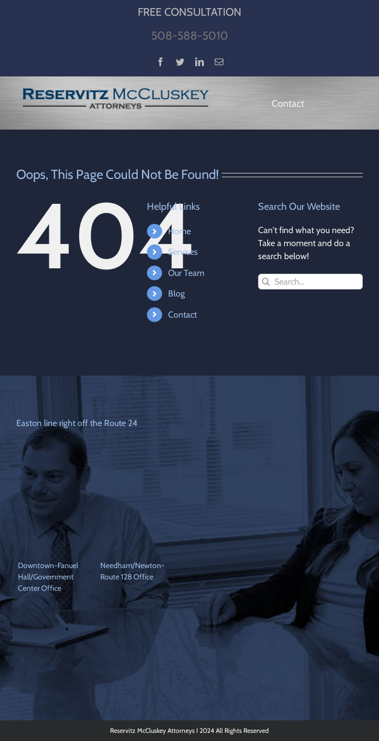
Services (183, 252)
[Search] (266, 281)
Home (179, 231)
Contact (182, 315)
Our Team (186, 273)
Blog (176, 293)
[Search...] (310, 281)
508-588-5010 (189, 35)
